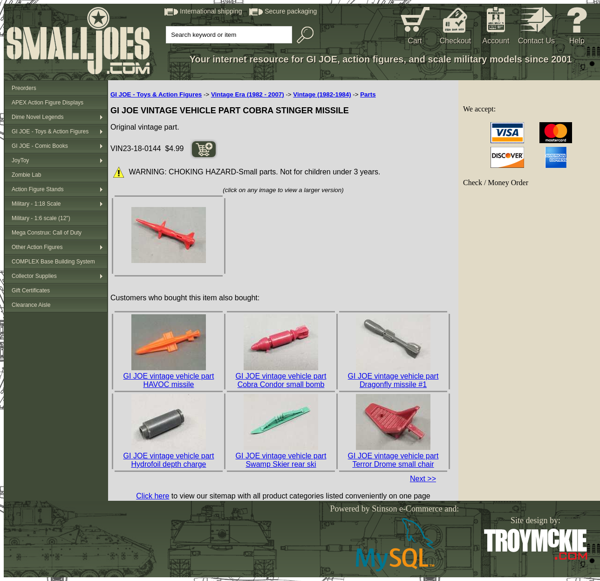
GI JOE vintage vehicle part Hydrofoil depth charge (168, 460)
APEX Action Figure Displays (47, 102)
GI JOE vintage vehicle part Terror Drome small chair (393, 460)
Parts (367, 94)
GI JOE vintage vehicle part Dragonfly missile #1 (393, 380)
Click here (152, 496)
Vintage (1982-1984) (322, 94)
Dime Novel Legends (37, 117)
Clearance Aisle (31, 305)
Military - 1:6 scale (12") (41, 218)
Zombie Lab (26, 175)
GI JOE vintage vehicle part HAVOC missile (168, 380)
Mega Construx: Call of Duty (47, 232)
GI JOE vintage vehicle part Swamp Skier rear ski (281, 460)
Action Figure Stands (37, 189)
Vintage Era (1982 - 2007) (247, 94)
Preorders (24, 88)
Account (496, 41)
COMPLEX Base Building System (53, 261)
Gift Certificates (31, 290)
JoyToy (20, 160)
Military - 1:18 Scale (36, 204)
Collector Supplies (34, 276)
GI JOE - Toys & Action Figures (50, 131)
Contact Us (536, 41)
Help (577, 41)
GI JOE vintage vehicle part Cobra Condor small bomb (281, 380)
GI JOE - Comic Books (40, 146)
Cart (415, 41)
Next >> (423, 479)
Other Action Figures (37, 247)
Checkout (455, 41)
